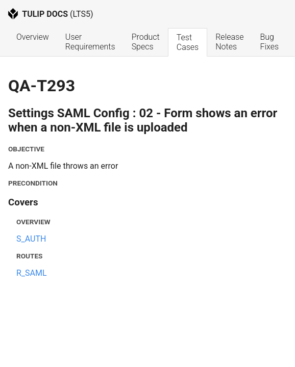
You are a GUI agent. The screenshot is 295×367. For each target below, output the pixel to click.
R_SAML (31, 273)
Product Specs (147, 41)
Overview (32, 37)
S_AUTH (31, 239)
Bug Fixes (269, 41)
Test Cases (188, 42)
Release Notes (230, 41)
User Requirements (90, 41)
